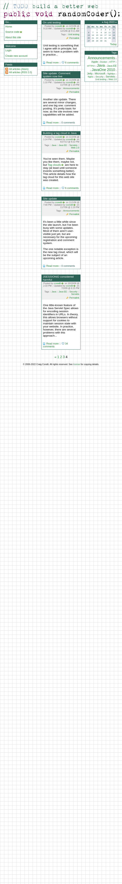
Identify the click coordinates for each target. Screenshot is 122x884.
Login (8, 50)
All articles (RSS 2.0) (20, 72)
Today (113, 44)
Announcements (71, 88)
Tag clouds (54, 164)
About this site (13, 37)
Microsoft (100, 73)
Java (54, 145)
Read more (52, 62)
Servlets (73, 145)
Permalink (74, 38)
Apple (94, 61)
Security (73, 291)
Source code (12, 32)
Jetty (90, 73)
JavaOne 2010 (103, 70)
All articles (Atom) (18, 69)
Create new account (16, 56)
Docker (103, 62)
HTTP (112, 62)
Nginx (90, 76)
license (76, 364)
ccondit (58, 26)
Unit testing (73, 34)
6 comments (72, 62)
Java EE (63, 145)
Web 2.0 (75, 147)
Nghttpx (111, 73)
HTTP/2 (91, 66)
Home (8, 26)
